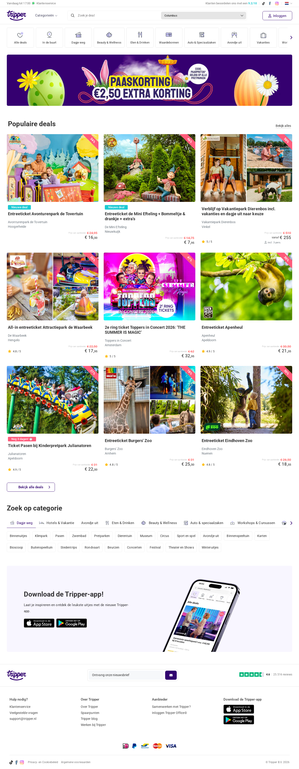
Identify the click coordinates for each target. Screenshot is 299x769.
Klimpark (41, 536)
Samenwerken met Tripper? (171, 707)
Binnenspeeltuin (241, 536)
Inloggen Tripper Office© (169, 713)
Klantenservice (20, 707)
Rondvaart (93, 548)
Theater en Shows (184, 548)
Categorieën (44, 15)
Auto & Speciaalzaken (208, 36)
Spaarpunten (90, 713)
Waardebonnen (173, 36)
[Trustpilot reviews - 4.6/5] (265, 674)
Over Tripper (89, 707)
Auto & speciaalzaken (204, 523)
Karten (266, 536)
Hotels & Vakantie (56, 522)
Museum (148, 536)
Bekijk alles (283, 126)
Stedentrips (69, 548)
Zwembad (80, 536)
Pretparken (103, 536)
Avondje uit (242, 36)
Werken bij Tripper (93, 725)
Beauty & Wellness (110, 36)
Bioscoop (16, 548)
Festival (157, 548)
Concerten (136, 548)
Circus (167, 536)
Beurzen (115, 548)
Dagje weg (78, 36)
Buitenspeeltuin (42, 548)
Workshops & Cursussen (253, 522)
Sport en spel (189, 536)
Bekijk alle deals (34, 487)
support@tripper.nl (23, 719)
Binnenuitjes (18, 536)
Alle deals (20, 36)
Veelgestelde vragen (24, 713)
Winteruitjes (213, 548)
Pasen (60, 536)
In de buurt (49, 36)
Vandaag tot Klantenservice (31, 3)
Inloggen (277, 16)
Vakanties (271, 36)
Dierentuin (126, 536)
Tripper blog (89, 719)
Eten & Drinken (142, 36)
